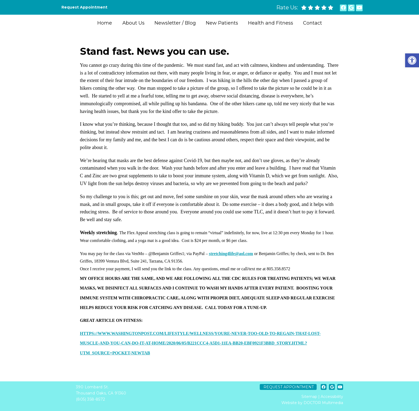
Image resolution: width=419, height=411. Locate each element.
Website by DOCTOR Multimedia (312, 402)
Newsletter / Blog (175, 23)
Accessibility (332, 396)
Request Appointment (84, 7)
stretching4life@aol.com (231, 253)
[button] (412, 60)
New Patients (222, 23)
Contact (312, 23)
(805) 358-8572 (90, 399)
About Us (133, 23)
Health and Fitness (270, 23)
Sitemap (309, 396)
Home (104, 23)
